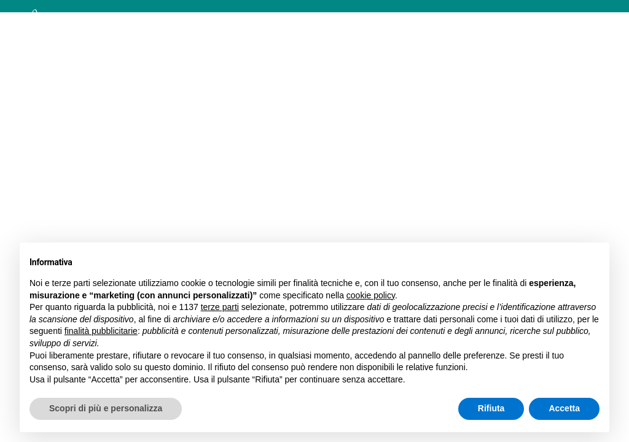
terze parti (220, 307)
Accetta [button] (564, 408)
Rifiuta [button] (491, 408)
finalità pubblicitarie (101, 331)
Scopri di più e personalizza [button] (105, 408)
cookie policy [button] (370, 295)
